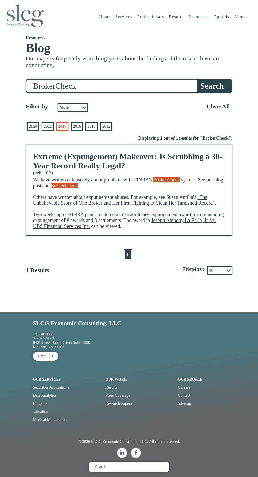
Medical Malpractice (49, 419)
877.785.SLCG (44, 338)
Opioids (222, 19)
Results (176, 19)
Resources (199, 19)
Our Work (116, 379)
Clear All (218, 106)
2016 (77, 126)
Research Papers (118, 403)
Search (212, 85)
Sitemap (184, 403)
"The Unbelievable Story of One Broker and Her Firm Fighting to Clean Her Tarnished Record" (124, 200)
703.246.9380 (43, 334)
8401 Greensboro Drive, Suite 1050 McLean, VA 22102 (61, 344)
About (241, 19)
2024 (33, 126)
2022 (48, 126)
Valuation (40, 411)
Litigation (41, 403)
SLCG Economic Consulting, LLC (77, 323)
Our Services (47, 379)
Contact (184, 395)
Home (105, 19)
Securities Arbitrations (51, 387)
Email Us (45, 356)
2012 (106, 126)
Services (124, 19)
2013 (91, 126)
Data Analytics (45, 395)
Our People (190, 379)
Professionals (151, 19)
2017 (62, 126)
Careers (184, 387)
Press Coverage (117, 395)
